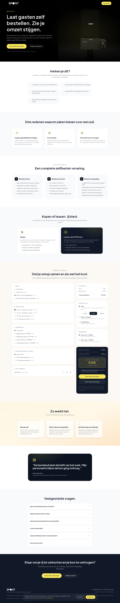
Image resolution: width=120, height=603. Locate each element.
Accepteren (90, 597)
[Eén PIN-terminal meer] (70, 372)
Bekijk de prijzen (71, 576)
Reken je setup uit (36, 46)
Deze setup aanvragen (92, 376)
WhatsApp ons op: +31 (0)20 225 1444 (103, 589)
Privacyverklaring (48, 598)
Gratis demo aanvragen (16, 46)
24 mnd (93, 313)
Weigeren (80, 597)
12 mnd (85, 313)
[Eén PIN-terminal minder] (63, 372)
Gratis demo (106, 3)
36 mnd (102, 313)
